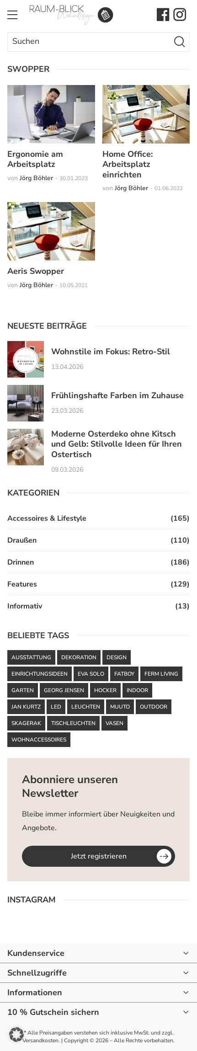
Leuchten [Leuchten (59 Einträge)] (85, 706)
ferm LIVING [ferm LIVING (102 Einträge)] (161, 674)
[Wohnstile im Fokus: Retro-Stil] (25, 359)
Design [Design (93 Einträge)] (116, 657)
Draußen (22, 540)
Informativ (24, 606)
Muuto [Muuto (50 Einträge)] (120, 706)
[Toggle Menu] (12, 14)
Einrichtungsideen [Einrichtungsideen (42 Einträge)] (39, 674)
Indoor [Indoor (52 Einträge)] (137, 690)
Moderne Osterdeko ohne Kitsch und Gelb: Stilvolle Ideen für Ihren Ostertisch (116, 444)
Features (22, 584)
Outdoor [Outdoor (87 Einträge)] (153, 706)
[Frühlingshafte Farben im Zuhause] (25, 403)
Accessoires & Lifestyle (46, 518)
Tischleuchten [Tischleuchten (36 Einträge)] (73, 723)
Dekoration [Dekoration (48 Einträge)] (78, 657)
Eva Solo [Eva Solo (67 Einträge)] (91, 674)
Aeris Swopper (35, 271)
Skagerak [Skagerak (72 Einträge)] (26, 723)
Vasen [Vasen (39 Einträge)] (114, 723)
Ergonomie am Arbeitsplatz (35, 159)
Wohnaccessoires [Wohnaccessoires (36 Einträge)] (38, 739)
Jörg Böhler (36, 178)
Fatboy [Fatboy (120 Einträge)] (124, 674)
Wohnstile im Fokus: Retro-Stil (110, 352)
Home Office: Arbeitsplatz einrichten (127, 164)
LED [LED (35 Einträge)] (56, 706)
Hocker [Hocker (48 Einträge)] (105, 690)
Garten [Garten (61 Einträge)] (22, 690)
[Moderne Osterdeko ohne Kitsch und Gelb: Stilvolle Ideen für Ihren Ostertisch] (25, 447)
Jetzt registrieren (99, 856)
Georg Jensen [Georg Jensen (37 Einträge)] (64, 690)
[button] (16, 1034)
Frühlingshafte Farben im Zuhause (117, 395)
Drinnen (20, 562)
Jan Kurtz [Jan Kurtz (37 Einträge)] (26, 706)
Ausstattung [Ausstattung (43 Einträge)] (31, 657)
